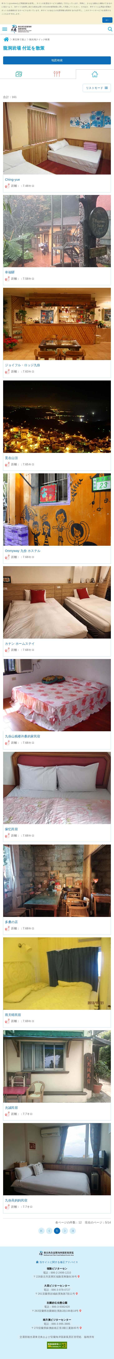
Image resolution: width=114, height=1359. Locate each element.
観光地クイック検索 (39, 39)
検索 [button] (110, 29)
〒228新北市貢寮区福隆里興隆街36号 (55, 1276)
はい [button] (107, 20)
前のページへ (49, 1231)
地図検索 (57, 60)
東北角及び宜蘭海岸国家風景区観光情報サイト (21, 29)
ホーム (6, 39)
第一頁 (41, 1231)
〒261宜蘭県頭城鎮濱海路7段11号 (55, 1293)
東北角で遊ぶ (19, 39)
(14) (19, 74)
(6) (57, 74)
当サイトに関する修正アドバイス (58, 1262)
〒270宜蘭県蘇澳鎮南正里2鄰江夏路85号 (55, 1328)
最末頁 (73, 1231)
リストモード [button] (94, 88)
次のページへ (65, 1231)
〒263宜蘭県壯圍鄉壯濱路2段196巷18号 (55, 1311)
